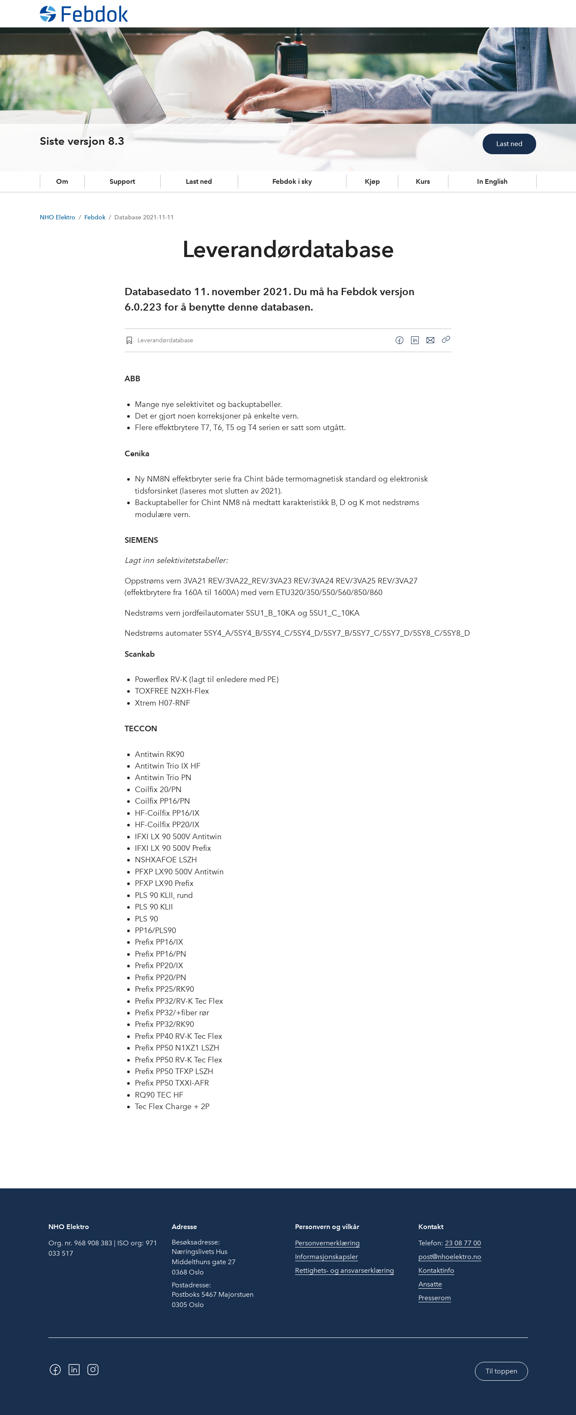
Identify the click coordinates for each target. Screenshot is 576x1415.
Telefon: (449, 1243)
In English (492, 181)
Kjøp (372, 181)
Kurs (423, 181)
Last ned (509, 144)
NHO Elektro (57, 217)
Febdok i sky (292, 181)
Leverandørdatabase (165, 340)
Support (122, 181)
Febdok (94, 217)
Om (62, 181)
